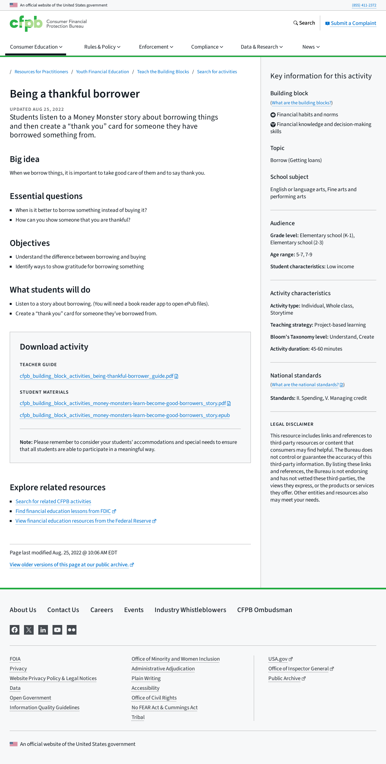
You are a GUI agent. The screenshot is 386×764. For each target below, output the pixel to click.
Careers (101, 610)
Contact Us (63, 610)
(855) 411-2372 (364, 5)
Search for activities (217, 72)
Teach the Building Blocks (163, 72)
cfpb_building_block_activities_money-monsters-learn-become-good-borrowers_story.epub (125, 415)
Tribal (138, 717)
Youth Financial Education (102, 72)
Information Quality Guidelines (44, 708)
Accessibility (145, 688)
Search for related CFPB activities (53, 501)
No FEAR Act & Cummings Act (165, 708)
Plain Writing (146, 678)
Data (15, 688)
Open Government (30, 698)
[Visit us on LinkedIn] (43, 629)
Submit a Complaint (350, 23)
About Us (23, 610)
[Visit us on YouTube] (57, 629)
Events (134, 610)
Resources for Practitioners (41, 72)
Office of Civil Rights (154, 698)
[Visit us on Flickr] (71, 629)
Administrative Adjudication (163, 669)
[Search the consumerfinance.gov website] (304, 23)
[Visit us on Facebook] (14, 629)
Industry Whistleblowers (190, 610)
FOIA (15, 659)
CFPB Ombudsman (264, 610)
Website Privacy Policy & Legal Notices (53, 678)
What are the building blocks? (301, 102)
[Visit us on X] (29, 629)
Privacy (18, 669)
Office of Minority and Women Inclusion (176, 659)
